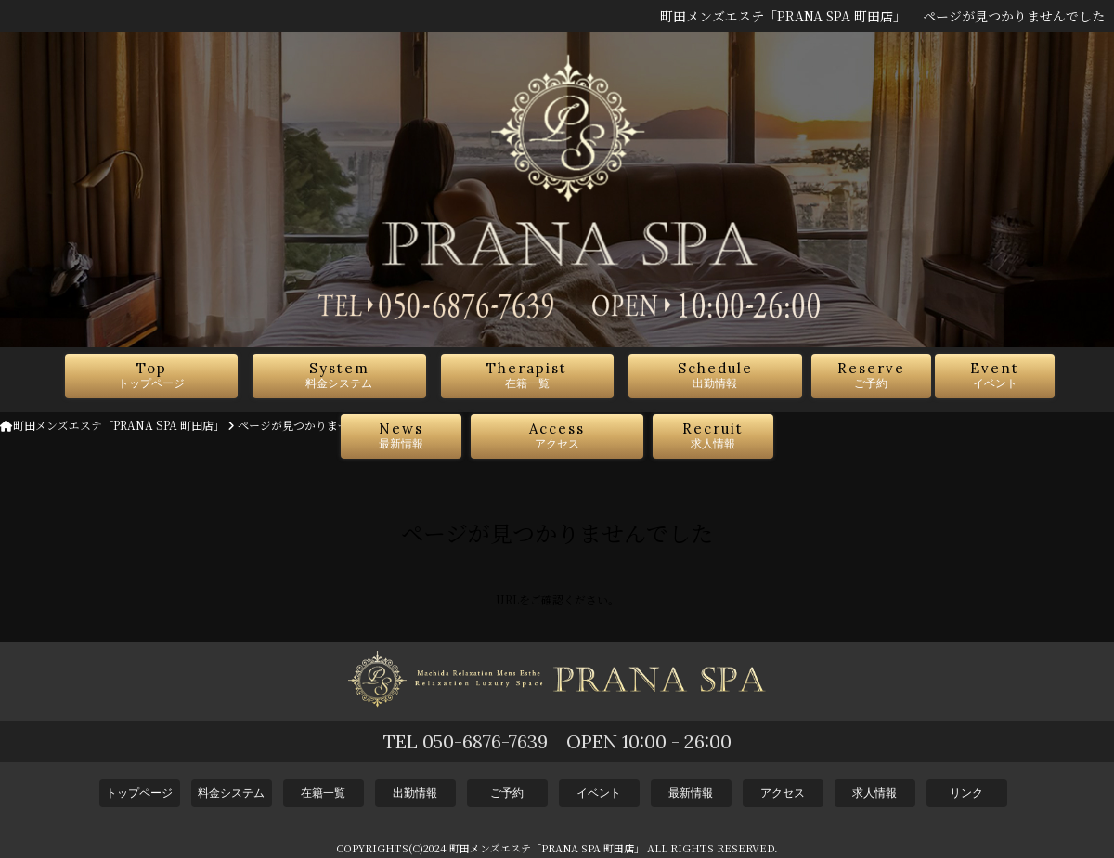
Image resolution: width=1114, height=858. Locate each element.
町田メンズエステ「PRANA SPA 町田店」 (112, 425)
